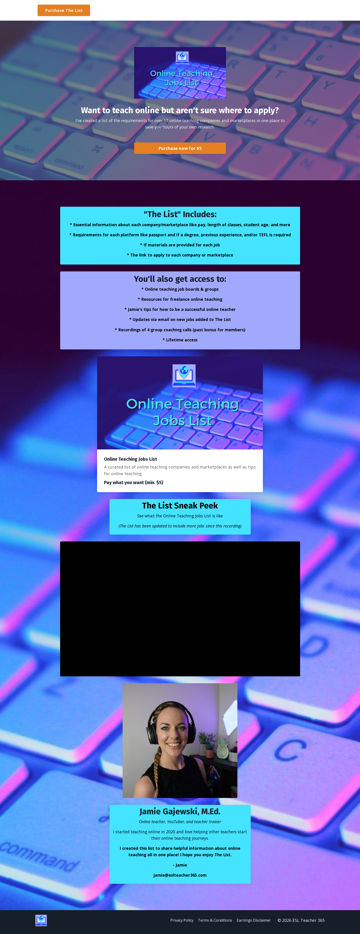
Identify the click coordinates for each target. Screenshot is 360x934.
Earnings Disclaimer (253, 923)
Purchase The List (64, 10)
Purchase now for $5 (180, 148)
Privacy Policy (171, 923)
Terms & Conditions (209, 923)
